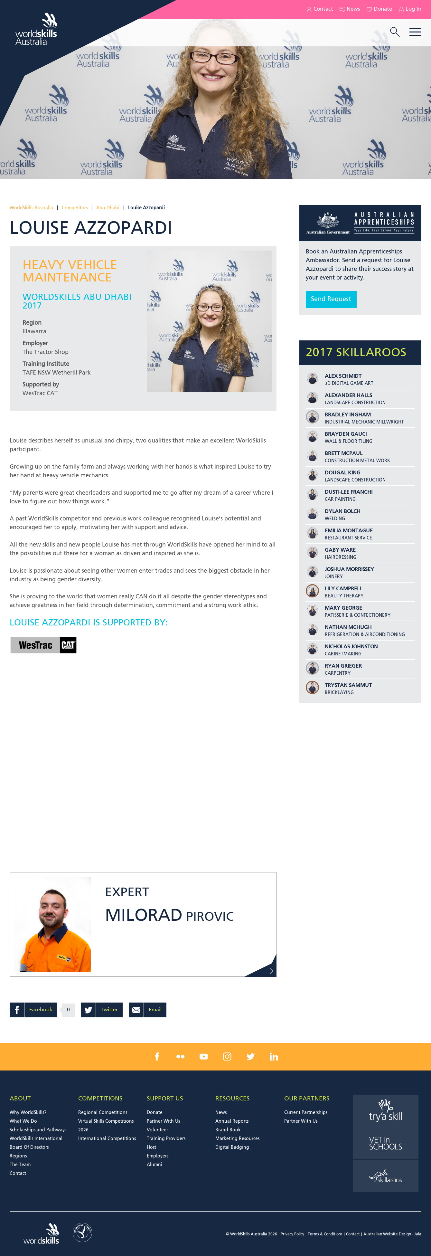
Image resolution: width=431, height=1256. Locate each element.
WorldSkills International (36, 1139)
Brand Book (228, 1130)
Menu (415, 32)
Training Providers (166, 1139)
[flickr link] (180, 1056)
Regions (18, 1156)
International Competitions (107, 1139)
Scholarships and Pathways (38, 1130)
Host (151, 1147)
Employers (157, 1156)
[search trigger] (395, 32)
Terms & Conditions (325, 1234)
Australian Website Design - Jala (392, 1234)
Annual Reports (231, 1121)
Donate (379, 9)
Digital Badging (232, 1147)
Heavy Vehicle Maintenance (70, 271)
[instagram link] (227, 1056)
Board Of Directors (29, 1147)
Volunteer (157, 1130)
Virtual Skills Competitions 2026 (106, 1125)
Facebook (40, 1010)
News (350, 9)
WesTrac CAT (40, 393)
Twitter (109, 1010)
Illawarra (34, 332)
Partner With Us (163, 1121)
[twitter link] (250, 1056)
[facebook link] (157, 1056)
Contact (319, 9)
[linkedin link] (274, 1056)
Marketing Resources (237, 1139)
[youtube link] (204, 1056)
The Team (20, 1165)
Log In (409, 9)
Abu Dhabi (107, 208)
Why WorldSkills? (28, 1112)
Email (155, 1010)
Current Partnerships (305, 1112)
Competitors (75, 208)
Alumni (154, 1165)
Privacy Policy (292, 1234)
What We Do (23, 1121)
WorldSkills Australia (31, 208)
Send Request (331, 299)
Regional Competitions (102, 1112)
